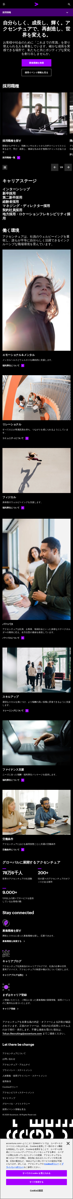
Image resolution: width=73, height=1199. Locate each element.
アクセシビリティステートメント (18, 1092)
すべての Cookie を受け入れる (36, 1173)
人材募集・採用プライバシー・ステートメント (24, 1075)
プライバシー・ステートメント (17, 1070)
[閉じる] (68, 1143)
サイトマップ (8, 1097)
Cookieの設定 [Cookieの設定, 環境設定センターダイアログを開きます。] (36, 1190)
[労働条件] (36, 812)
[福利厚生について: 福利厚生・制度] (13, 780)
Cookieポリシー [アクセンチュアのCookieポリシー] (51, 1164)
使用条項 (6, 1081)
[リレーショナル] (36, 397)
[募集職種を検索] (36, 62)
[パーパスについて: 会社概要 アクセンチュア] (13, 637)
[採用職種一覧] (11, 157)
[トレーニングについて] (15, 710)
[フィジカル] (36, 470)
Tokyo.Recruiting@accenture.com (22, 1033)
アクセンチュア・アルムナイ (16, 1064)
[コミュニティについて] (15, 438)
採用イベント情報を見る (14, 1109)
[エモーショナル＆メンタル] (36, 300)
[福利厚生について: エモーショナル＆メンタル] (13, 365)
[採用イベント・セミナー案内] (36, 72)
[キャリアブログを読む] (15, 975)
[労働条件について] (13, 849)
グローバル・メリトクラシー (16, 1103)
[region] (36, 1169)
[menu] (4, 4)
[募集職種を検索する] (14, 941)
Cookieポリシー (10, 1086)
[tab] (36, 189)
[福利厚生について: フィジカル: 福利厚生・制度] (13, 507)
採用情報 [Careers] (6, 12)
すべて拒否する (37, 1182)
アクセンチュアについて (14, 1053)
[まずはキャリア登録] (11, 1008)
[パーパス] (36, 569)
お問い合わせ (8, 1058)
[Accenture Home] (36, 4)
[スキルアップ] (36, 670)
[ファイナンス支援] (36, 742)
